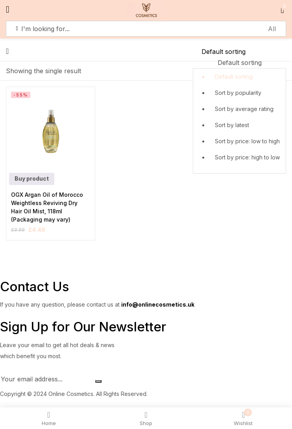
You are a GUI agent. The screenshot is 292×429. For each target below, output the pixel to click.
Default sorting (234, 76)
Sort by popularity (238, 92)
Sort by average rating (244, 108)
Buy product (32, 178)
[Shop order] (239, 51)
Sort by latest (232, 125)
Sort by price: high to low (247, 157)
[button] (239, 110)
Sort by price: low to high (247, 141)
